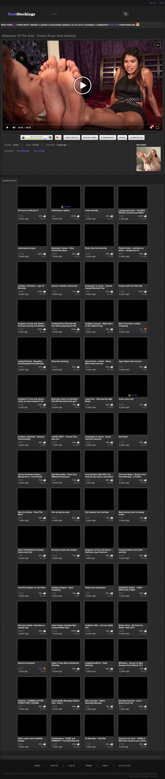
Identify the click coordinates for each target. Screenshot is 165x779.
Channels (90, 25)
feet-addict (141, 145)
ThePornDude (127, 25)
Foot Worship (23, 151)
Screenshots (108, 137)
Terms (88, 766)
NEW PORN (7, 25)
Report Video (90, 137)
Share (122, 137)
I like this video (23, 137)
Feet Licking (39, 151)
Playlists (77, 25)
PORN (18, 25)
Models (67, 25)
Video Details (72, 137)
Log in (161, 3)
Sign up (152, 3)
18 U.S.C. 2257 (125, 766)
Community (102, 25)
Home (37, 766)
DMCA (105, 766)
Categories (55, 25)
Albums (43, 25)
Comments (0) (136, 137)
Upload (114, 25)
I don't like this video (50, 137)
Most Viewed (30, 25)
